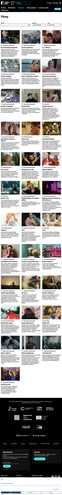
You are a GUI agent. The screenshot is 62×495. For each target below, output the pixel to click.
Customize (31, 492)
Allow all (11, 492)
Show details (56, 489)
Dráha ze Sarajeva (7, 106)
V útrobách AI (47, 353)
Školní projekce (31, 7)
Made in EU (5, 198)
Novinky (3, 7)
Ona (23, 230)
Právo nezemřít (47, 261)
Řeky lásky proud (7, 323)
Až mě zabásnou (27, 47)
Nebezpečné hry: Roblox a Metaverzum (51, 199)
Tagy (54, 24)
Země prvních (5, 384)
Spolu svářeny (5, 353)
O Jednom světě (43, 7)
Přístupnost (4, 10)
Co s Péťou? (46, 47)
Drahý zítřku (26, 106)
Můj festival (11, 7)
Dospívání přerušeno (49, 76)
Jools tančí (4, 169)
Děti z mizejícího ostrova (30, 76)
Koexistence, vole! (28, 169)
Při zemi (24, 293)
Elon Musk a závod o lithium (8, 140)
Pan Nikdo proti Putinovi (9, 261)
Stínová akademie (28, 353)
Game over (25, 139)
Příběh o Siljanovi (48, 293)
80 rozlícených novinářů (9, 47)
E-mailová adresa (7, 461)
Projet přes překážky (8, 293)
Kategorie (39, 24)
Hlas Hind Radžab (48, 139)
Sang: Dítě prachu (28, 323)
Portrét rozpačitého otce (30, 261)
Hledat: (15, 24)
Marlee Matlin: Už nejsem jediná (30, 199)
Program (21, 7)
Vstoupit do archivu (39, 459)
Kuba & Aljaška (47, 169)
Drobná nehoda (47, 106)
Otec (44, 230)
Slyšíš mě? (45, 323)
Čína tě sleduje (6, 76)
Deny (51, 492)
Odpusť (3, 230)
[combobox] (23, 3)
